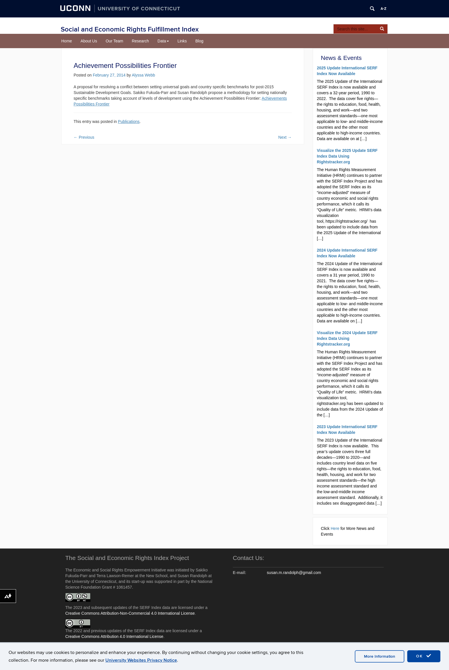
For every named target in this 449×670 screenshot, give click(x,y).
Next (285, 137)
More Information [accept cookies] (379, 656)
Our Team (114, 41)
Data (163, 41)
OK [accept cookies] (424, 656)
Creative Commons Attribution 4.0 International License (114, 636)
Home (66, 41)
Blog (199, 41)
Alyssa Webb (143, 75)
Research (140, 41)
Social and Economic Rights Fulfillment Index (130, 29)
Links (182, 41)
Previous (84, 137)
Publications (129, 121)
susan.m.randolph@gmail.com (294, 572)
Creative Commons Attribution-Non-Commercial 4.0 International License (130, 613)
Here (335, 528)
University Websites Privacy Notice (141, 660)
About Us (88, 41)
